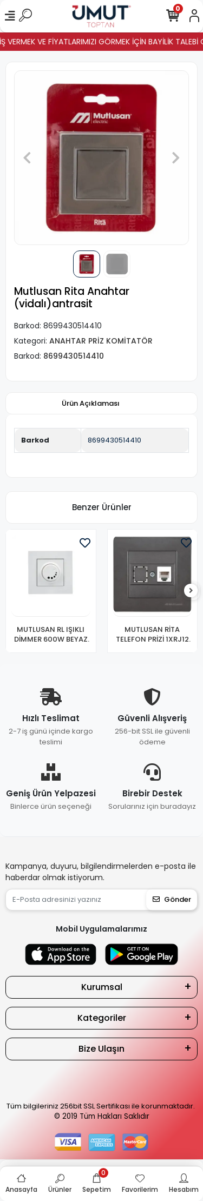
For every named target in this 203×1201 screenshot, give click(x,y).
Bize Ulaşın (101, 1048)
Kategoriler (101, 1018)
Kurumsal (101, 987)
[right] (191, 591)
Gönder (172, 899)
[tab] (91, 403)
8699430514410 (114, 440)
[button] (27, 157)
